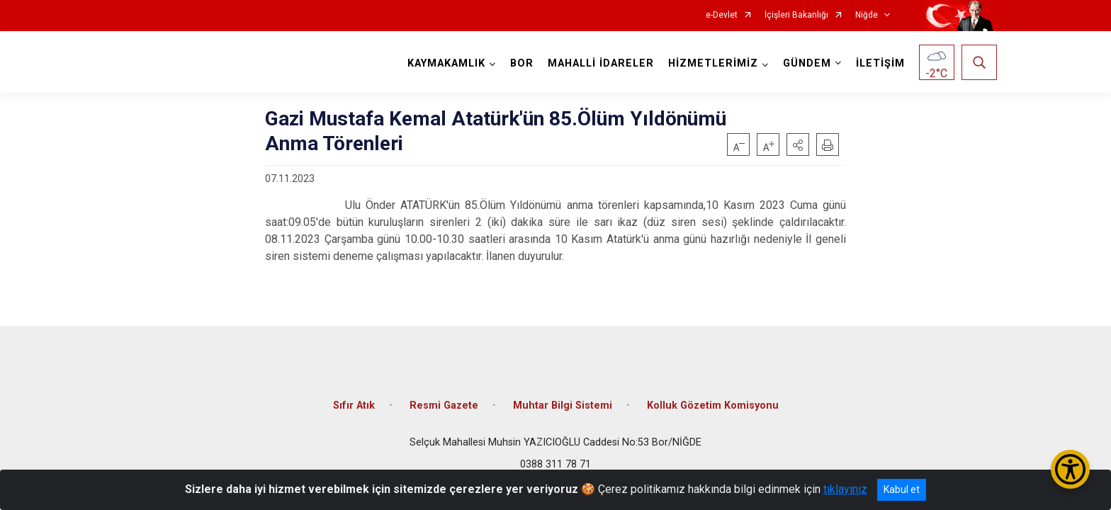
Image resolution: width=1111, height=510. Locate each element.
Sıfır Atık (354, 406)
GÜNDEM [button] (807, 63)
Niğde (866, 15)
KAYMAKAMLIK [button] (446, 63)
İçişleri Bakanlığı (796, 15)
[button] (797, 144)
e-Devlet (722, 15)
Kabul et (902, 489)
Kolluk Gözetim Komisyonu (713, 406)
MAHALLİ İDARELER (601, 63)
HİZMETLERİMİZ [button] (713, 63)
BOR (522, 63)
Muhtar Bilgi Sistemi (562, 406)
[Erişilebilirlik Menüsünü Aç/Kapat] (1070, 469)
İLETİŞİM (880, 63)
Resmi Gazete (444, 406)
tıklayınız (845, 489)
